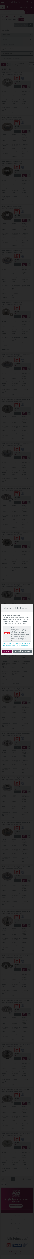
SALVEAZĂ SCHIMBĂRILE (22, 651)
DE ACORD (7, 651)
